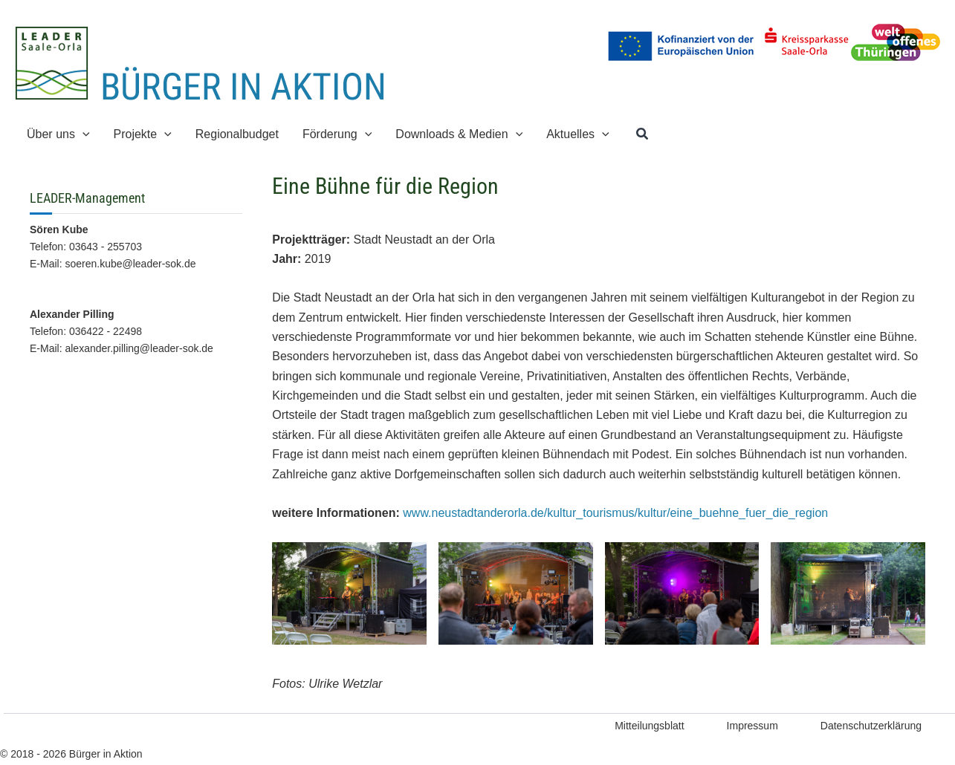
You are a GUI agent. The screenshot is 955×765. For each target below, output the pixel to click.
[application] (82, 134)
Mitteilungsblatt (649, 726)
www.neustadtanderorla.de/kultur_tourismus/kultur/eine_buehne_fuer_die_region (615, 513)
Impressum (752, 726)
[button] (643, 134)
